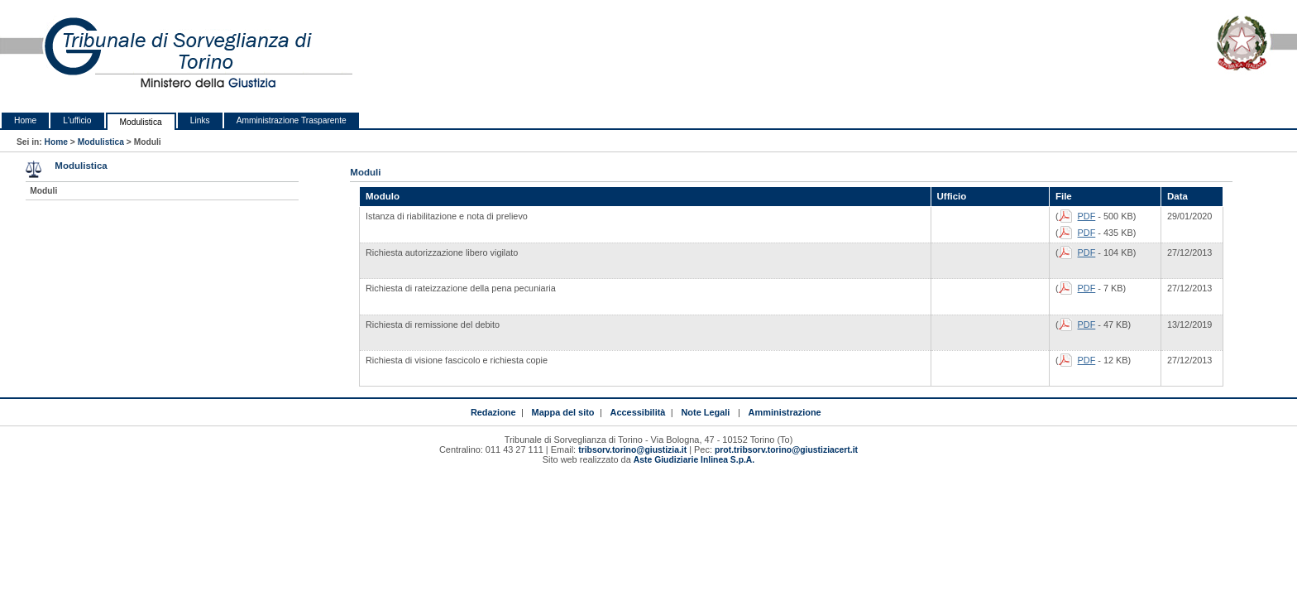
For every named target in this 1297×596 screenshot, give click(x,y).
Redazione (493, 412)
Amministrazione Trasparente (292, 120)
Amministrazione (785, 412)
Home (25, 120)
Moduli (43, 190)
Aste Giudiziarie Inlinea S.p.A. (694, 459)
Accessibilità (638, 412)
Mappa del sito (563, 412)
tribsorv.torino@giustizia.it (632, 449)
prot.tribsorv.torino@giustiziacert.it (786, 449)
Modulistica (141, 122)
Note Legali (705, 412)
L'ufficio (77, 120)
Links (200, 120)
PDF (1087, 216)
